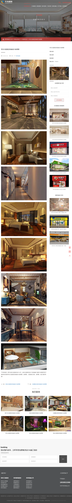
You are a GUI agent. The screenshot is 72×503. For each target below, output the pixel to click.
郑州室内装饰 (29, 484)
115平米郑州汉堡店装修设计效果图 (59, 172)
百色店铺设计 (43, 498)
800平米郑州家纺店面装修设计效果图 (59, 123)
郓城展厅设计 (56, 496)
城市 (65, 500)
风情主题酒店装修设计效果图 (36, 413)
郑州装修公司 (27, 6)
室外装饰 (44, 6)
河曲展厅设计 (23, 496)
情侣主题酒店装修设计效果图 (13, 384)
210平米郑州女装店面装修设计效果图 (59, 139)
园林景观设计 (16, 487)
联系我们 (65, 6)
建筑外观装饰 (16, 486)
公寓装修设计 (16, 484)
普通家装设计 (16, 482)
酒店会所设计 (17, 39)
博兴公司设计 (30, 496)
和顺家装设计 (63, 496)
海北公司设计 (17, 496)
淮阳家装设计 (37, 496)
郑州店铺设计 (4, 487)
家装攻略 (54, 6)
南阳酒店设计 (37, 498)
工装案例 (33, 6)
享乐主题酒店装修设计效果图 (12, 433)
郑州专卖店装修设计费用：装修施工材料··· (59, 212)
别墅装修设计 (16, 481)
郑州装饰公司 (29, 482)
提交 (63, 459)
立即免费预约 (59, 100)
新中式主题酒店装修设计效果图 (12, 413)
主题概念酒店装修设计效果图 (39, 384)
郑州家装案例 (17, 478)
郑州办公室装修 (4, 481)
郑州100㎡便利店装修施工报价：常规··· (59, 245)
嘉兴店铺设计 (30, 498)
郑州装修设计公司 (9, 39)
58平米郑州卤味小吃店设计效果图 (59, 189)
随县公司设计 (50, 496)
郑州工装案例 (4, 478)
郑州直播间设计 (4, 484)
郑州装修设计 (29, 481)
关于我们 (59, 6)
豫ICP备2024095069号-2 (59, 500)
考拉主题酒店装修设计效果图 (60, 433)
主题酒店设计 (25, 39)
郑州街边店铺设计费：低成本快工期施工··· (59, 229)
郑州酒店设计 (29, 487)
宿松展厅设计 (4, 496)
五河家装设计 (43, 496)
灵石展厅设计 (10, 496)
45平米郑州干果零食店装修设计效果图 (59, 156)
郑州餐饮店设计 (4, 486)
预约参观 (18, 55)
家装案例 (39, 6)
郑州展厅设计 (4, 482)
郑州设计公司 (29, 486)
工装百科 (49, 6)
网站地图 (53, 500)
